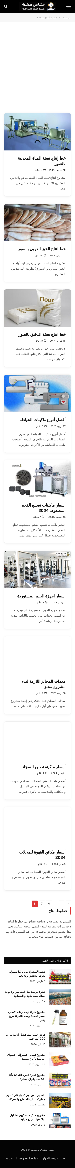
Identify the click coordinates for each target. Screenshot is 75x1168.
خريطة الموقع (50, 1158)
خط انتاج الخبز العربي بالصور (42, 249)
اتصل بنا (9, 1158)
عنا (64, 1158)
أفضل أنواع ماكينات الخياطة (43, 419)
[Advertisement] (37, 67)
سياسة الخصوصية (28, 1158)
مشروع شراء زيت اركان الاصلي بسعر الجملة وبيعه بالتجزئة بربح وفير (26, 1016)
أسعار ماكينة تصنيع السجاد (44, 766)
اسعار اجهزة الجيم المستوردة (41, 596)
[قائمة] (68, 6)
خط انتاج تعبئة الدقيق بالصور (42, 334)
